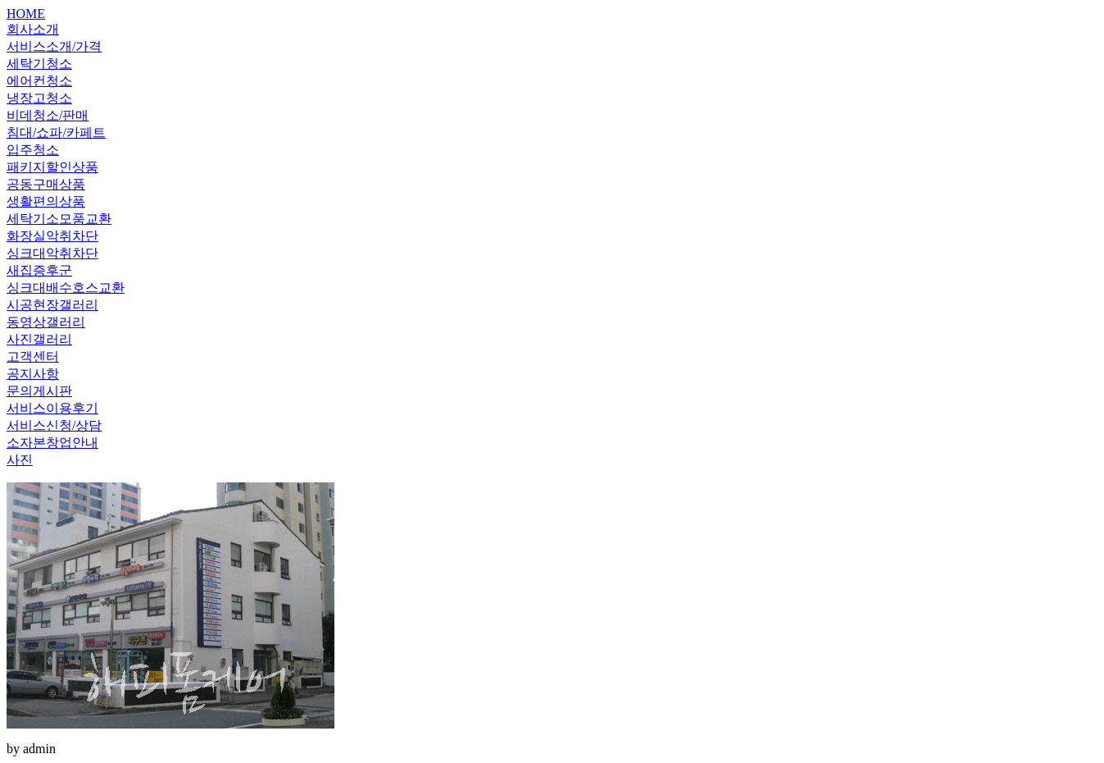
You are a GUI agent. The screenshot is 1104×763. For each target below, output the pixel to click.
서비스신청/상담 (54, 425)
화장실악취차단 (52, 236)
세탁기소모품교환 (59, 219)
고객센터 (33, 356)
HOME (26, 14)
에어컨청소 (39, 81)
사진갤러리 (39, 339)
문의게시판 (39, 391)
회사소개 (33, 29)
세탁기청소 (39, 64)
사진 (20, 460)
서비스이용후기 (52, 408)
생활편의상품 (46, 201)
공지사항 (33, 374)
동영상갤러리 (46, 322)
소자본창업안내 (52, 443)
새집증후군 (39, 270)
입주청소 (33, 150)
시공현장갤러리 (52, 305)
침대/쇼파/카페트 (56, 132)
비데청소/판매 (48, 115)
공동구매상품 (46, 184)
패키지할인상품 (52, 167)
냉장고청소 (39, 98)
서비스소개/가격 (54, 46)
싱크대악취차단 (52, 253)
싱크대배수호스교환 (66, 288)
